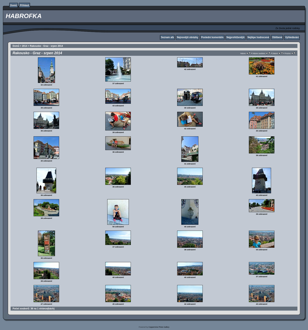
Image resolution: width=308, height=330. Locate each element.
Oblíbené (277, 37)
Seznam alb (167, 37)
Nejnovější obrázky (187, 37)
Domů (13, 5)
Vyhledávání (292, 37)
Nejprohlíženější (235, 37)
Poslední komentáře (212, 37)
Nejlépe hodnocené (258, 37)
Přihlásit (24, 5)
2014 (24, 46)
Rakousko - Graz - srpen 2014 (46, 46)
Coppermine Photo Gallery (158, 327)
